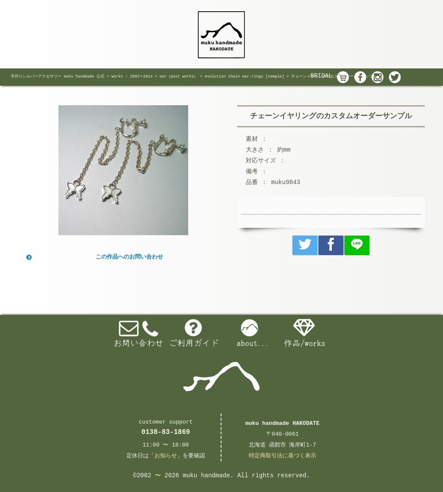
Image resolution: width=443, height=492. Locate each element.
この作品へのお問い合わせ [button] (94, 257)
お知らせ (165, 456)
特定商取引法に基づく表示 (282, 456)
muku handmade (206, 475)
